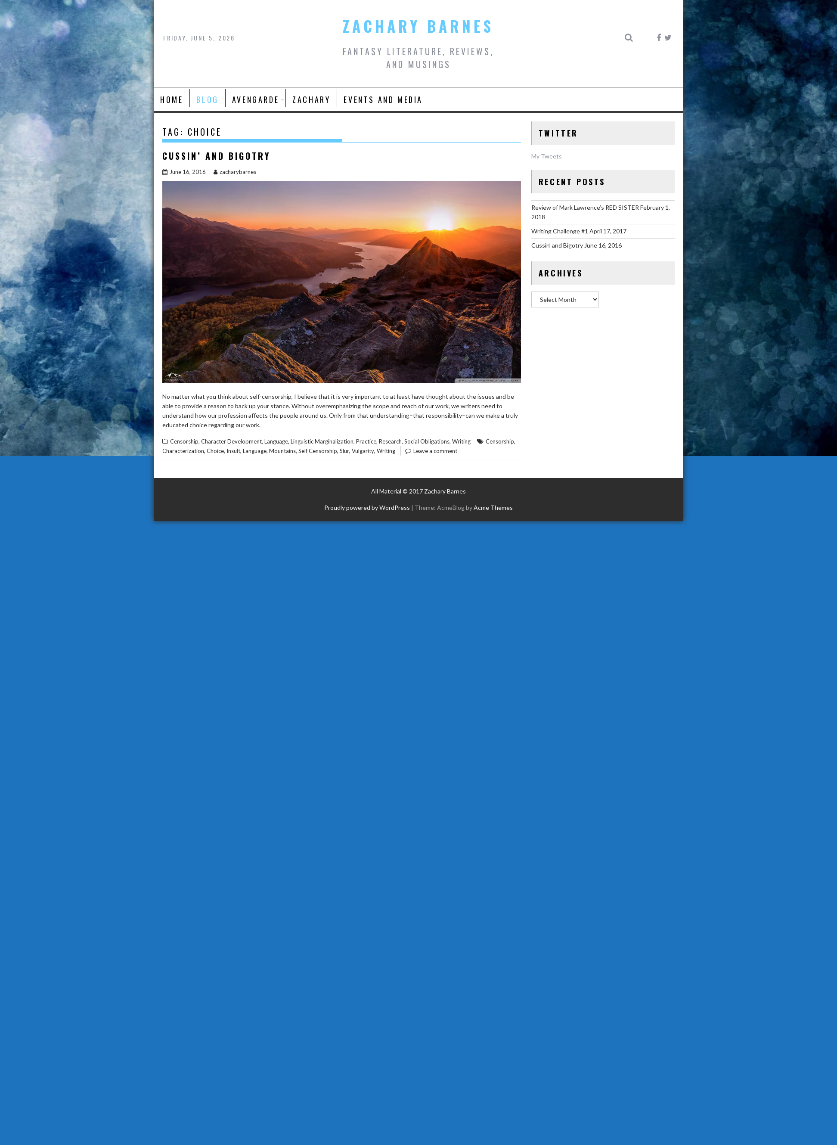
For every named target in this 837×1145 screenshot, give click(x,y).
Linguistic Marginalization (322, 441)
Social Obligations (427, 441)
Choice (215, 450)
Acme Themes (493, 507)
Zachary (311, 99)
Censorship (184, 441)
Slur (344, 450)
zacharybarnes (235, 171)
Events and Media (383, 99)
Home (171, 99)
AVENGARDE (255, 99)
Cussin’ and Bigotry (216, 155)
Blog (207, 99)
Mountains (282, 450)
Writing (461, 441)
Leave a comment (435, 450)
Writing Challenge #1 (559, 231)
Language (276, 441)
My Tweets (546, 156)
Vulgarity (363, 450)
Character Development (231, 441)
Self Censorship (317, 450)
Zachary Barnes (418, 26)
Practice (366, 441)
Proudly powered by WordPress (367, 507)
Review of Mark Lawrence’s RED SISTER (585, 207)
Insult (233, 450)
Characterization (183, 450)
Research (390, 441)
